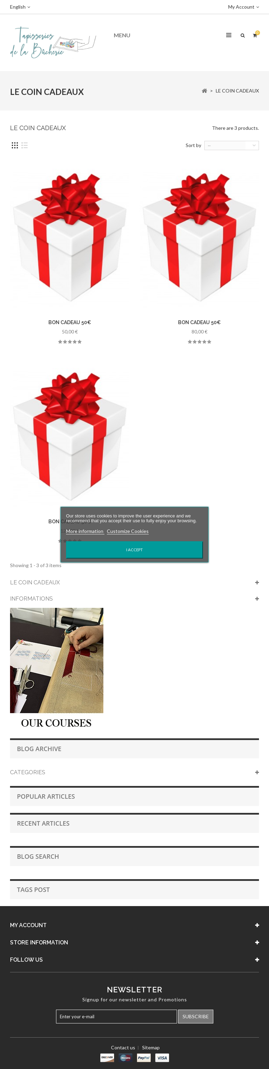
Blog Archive (39, 749)
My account (28, 925)
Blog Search (38, 856)
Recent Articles (43, 823)
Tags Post (33, 889)
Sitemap (151, 1047)
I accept (134, 549)
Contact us (123, 1047)
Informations (31, 598)
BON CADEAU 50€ (69, 322)
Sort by (193, 145)
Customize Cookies (128, 531)
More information (85, 531)
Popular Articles (46, 796)
